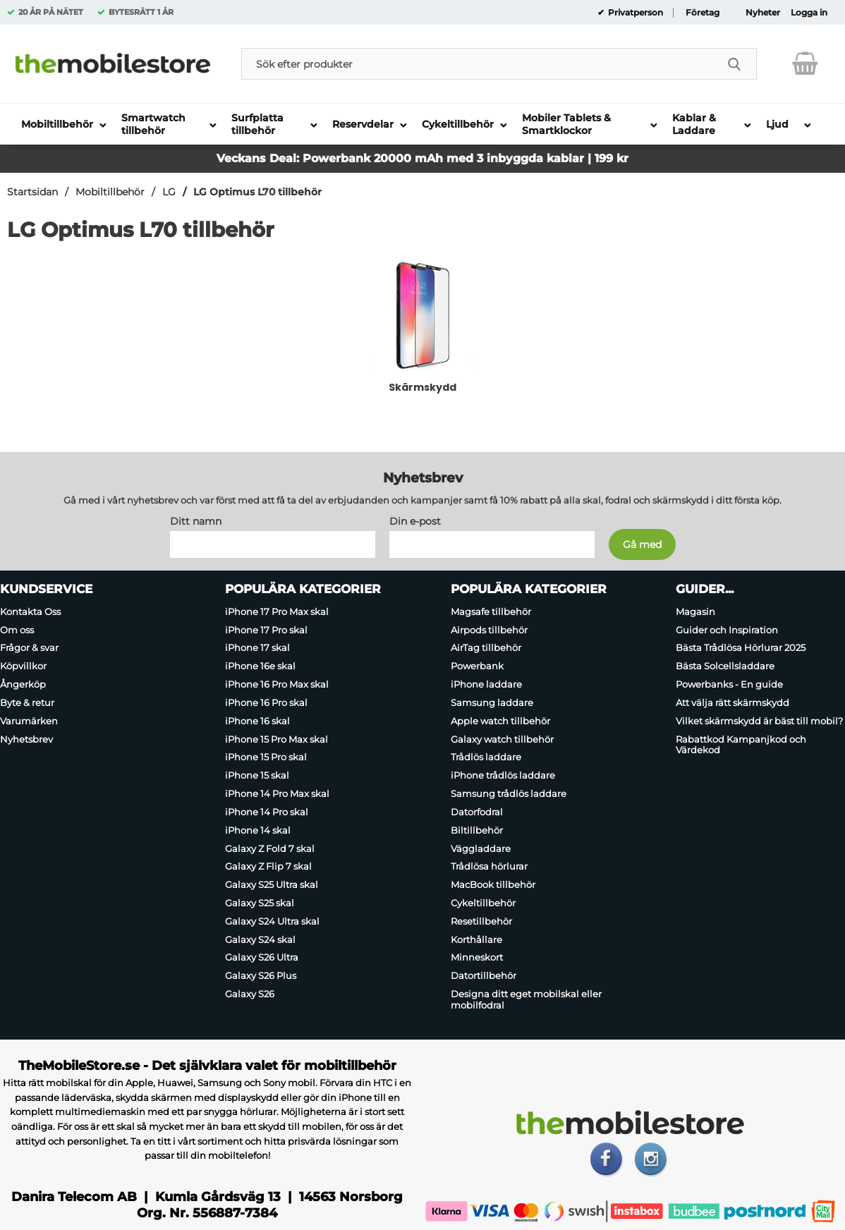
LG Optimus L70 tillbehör (257, 191)
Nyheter (763, 13)
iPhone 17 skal (257, 648)
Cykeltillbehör (483, 902)
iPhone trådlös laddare (503, 775)
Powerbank (477, 665)
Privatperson (634, 13)
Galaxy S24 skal (260, 939)
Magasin (695, 611)
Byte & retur (27, 702)
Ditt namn (195, 521)
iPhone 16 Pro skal (266, 702)
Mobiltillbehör (110, 191)
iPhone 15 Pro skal (266, 757)
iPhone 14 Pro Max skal (277, 793)
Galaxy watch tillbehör (502, 739)
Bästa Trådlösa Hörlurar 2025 (741, 648)
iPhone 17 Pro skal (266, 629)
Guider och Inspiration (727, 629)
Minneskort (477, 957)
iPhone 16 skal (257, 720)
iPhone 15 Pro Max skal (276, 739)
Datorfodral (477, 811)
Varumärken (29, 720)
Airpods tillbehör (489, 629)
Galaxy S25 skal (259, 902)
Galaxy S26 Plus (260, 975)
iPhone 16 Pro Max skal (277, 684)
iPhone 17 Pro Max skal (277, 611)
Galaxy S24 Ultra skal (272, 921)
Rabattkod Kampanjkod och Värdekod (741, 744)
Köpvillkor (23, 665)
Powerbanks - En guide (729, 684)
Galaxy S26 (249, 993)
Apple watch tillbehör (500, 720)
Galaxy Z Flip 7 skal (268, 866)
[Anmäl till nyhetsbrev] (642, 544)
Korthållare (476, 939)
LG (169, 191)
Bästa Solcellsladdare (725, 665)
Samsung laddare (492, 702)
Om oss (17, 629)
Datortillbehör (483, 975)
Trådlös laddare (486, 757)
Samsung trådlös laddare (508, 793)
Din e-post (415, 521)
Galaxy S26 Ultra (261, 957)
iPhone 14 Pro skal (266, 811)
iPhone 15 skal (257, 775)
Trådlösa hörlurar (489, 866)
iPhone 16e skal (260, 665)
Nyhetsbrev (26, 739)
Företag (702, 13)
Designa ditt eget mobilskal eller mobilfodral (526, 999)
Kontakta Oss (30, 611)
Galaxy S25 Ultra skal (271, 884)
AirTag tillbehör (486, 648)
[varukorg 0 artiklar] (805, 63)
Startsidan (32, 191)
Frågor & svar (29, 648)
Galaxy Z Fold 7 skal (270, 848)
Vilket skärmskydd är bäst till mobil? (759, 720)
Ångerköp (23, 684)
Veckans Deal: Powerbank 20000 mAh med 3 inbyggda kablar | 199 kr (422, 158)
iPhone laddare (486, 684)
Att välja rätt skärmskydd (732, 702)
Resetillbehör (481, 921)
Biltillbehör (477, 830)
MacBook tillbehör (493, 884)
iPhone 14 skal (258, 830)
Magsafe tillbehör (491, 611)
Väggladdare (481, 848)
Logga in (809, 13)
